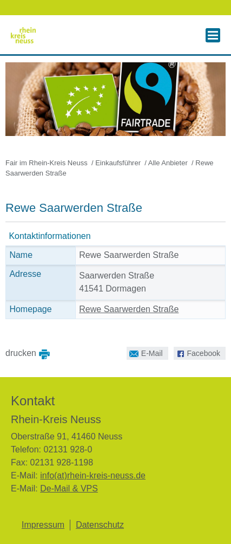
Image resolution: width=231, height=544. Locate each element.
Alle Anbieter (168, 163)
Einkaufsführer (118, 163)
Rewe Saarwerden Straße (129, 309)
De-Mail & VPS (69, 488)
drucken (20, 352)
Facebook (197, 352)
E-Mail (145, 352)
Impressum (43, 524)
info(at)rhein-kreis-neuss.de (93, 475)
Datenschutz (100, 524)
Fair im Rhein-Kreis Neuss (46, 163)
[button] (213, 35)
